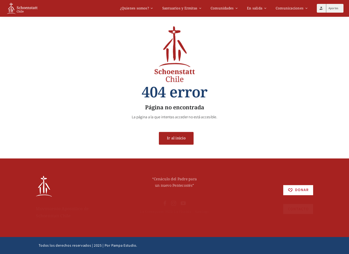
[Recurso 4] (298, 203)
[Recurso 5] (298, 187)
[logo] (22, 4)
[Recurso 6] (44, 178)
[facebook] (164, 200)
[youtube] (183, 200)
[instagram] (173, 200)
